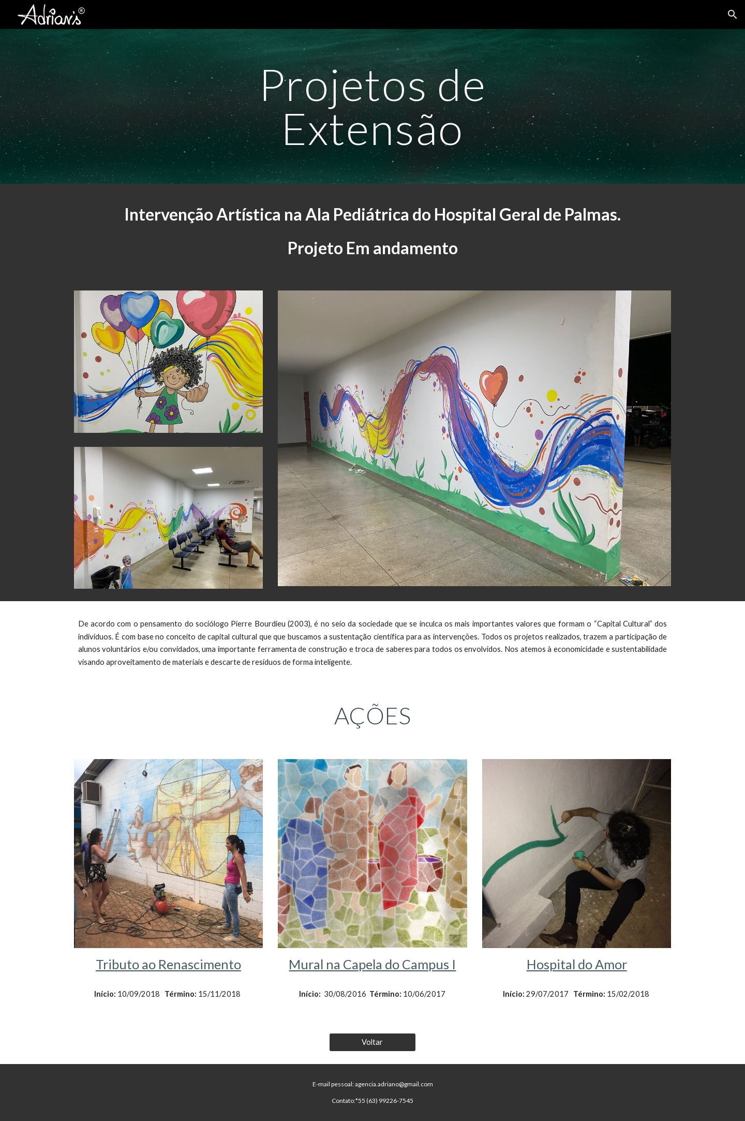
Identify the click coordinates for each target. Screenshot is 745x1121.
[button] (732, 14)
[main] (372, 106)
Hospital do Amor (577, 964)
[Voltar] (372, 1042)
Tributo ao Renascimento (168, 964)
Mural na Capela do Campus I (372, 964)
